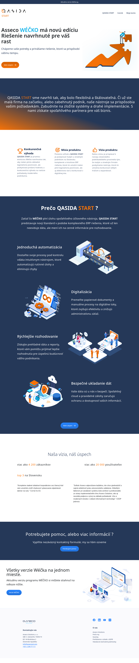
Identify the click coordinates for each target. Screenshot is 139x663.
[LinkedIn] (99, 620)
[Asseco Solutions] (110, 620)
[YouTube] (104, 620)
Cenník (120, 13)
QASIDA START (108, 13)
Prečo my (96, 634)
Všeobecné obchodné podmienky (104, 642)
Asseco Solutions (99, 632)
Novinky (95, 637)
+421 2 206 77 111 (29, 646)
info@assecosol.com (30, 644)
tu (77, 2)
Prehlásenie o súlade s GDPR (103, 639)
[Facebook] (94, 620)
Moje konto (131, 13)
